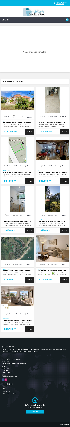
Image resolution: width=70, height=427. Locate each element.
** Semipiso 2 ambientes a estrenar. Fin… (17, 221)
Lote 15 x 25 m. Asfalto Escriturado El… (17, 172)
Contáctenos (6, 391)
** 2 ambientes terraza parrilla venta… (17, 320)
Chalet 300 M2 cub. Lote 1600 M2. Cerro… (17, 123)
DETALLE (29, 131)
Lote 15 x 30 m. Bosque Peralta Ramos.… (52, 221)
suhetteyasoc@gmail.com (9, 376)
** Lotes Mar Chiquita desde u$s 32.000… (17, 271)
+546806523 (60, 4)
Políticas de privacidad (9, 394)
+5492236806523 (62, 2)
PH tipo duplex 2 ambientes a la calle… (52, 172)
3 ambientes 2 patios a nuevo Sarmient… (52, 271)
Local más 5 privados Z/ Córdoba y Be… (52, 122)
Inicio (4, 386)
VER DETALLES (17, 100)
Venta (4, 389)
